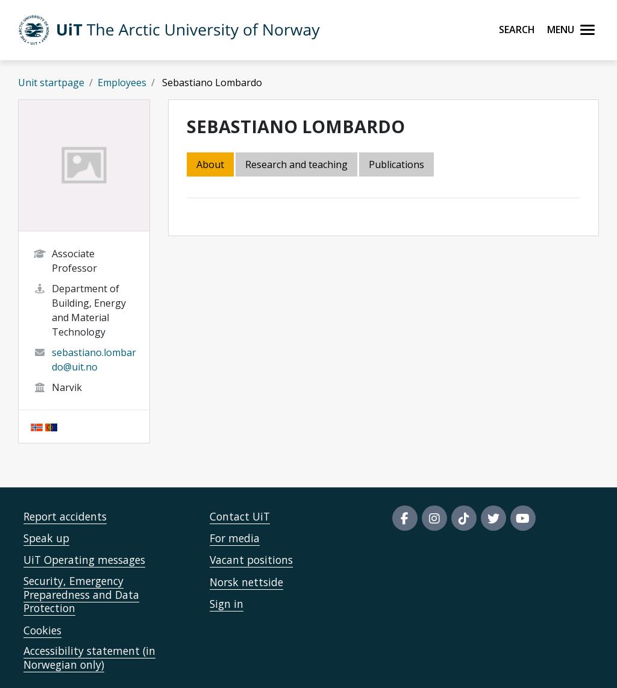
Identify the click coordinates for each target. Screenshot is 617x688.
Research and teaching (296, 164)
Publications (396, 164)
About (210, 164)
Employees (122, 82)
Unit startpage (51, 82)
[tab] (397, 165)
